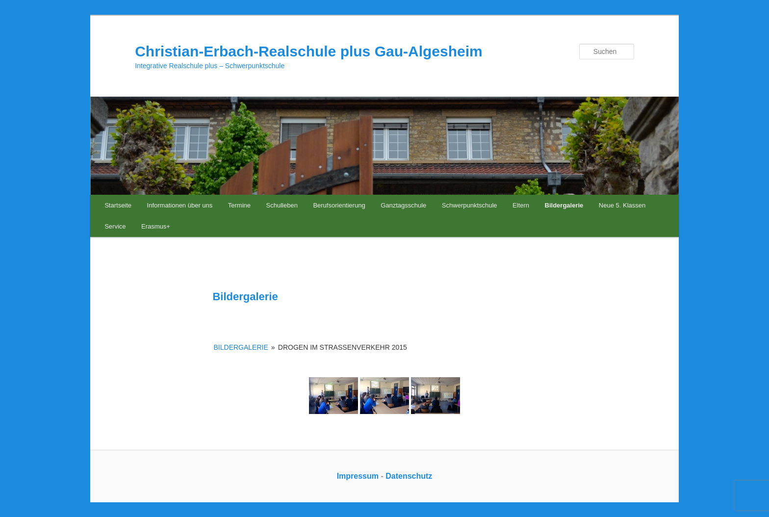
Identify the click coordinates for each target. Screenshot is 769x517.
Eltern (521, 205)
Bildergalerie (564, 205)
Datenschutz (408, 476)
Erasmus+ (155, 226)
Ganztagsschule (403, 205)
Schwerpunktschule (469, 205)
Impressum (358, 476)
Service (115, 226)
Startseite (117, 205)
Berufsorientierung (339, 205)
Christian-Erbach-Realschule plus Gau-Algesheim (309, 51)
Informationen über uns (180, 205)
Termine (239, 205)
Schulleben (282, 205)
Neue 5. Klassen (622, 205)
